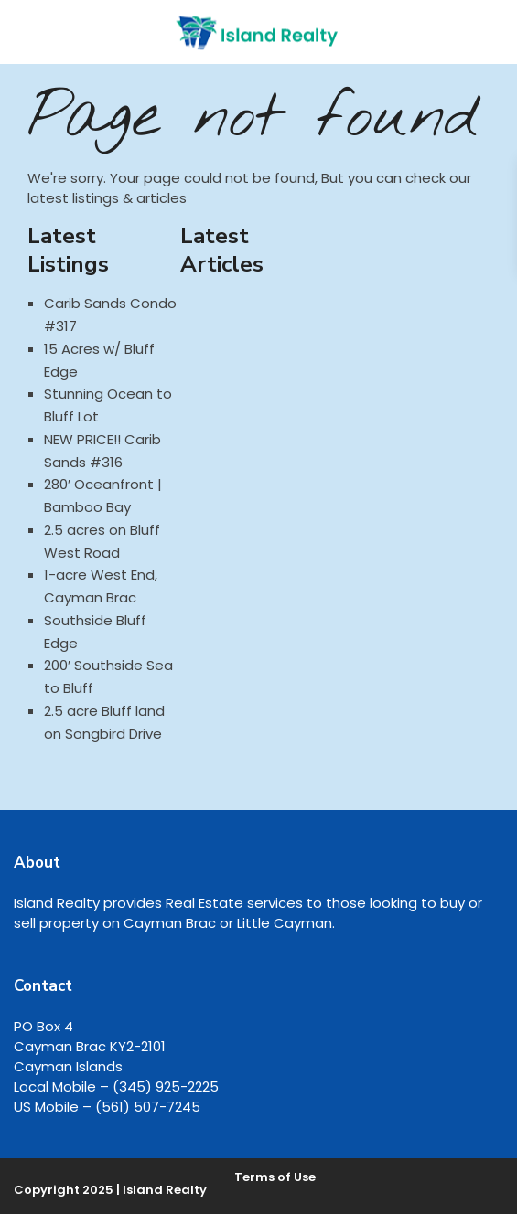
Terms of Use (275, 1177)
